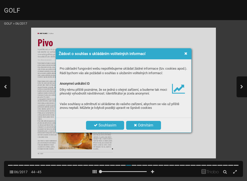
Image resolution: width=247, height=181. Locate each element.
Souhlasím (105, 125)
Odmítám (143, 125)
